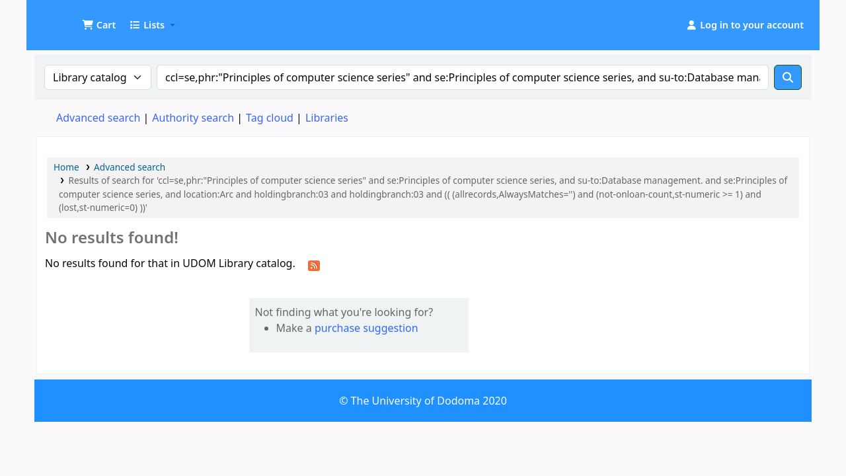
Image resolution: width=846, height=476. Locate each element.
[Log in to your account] (744, 25)
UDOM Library (70, 18)
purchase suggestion (366, 328)
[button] (99, 25)
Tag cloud (269, 117)
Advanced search (98, 117)
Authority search (193, 117)
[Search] (788, 77)
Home (66, 167)
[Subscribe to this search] (314, 264)
